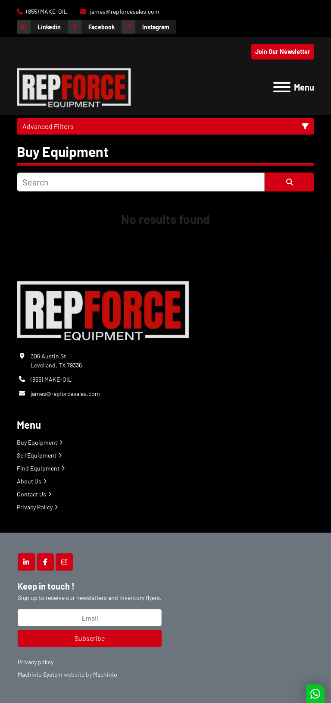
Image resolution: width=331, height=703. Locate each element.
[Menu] (281, 87)
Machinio (105, 674)
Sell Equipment (36, 455)
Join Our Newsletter (282, 51)
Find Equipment (38, 468)
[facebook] (95, 27)
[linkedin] (42, 27)
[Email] (90, 617)
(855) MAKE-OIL (46, 11)
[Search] (141, 182)
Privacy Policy (35, 507)
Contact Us (31, 494)
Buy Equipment (37, 442)
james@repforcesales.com (124, 11)
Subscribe (90, 638)
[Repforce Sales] (103, 309)
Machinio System (40, 674)
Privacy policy (35, 661)
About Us (29, 481)
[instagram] (149, 27)
